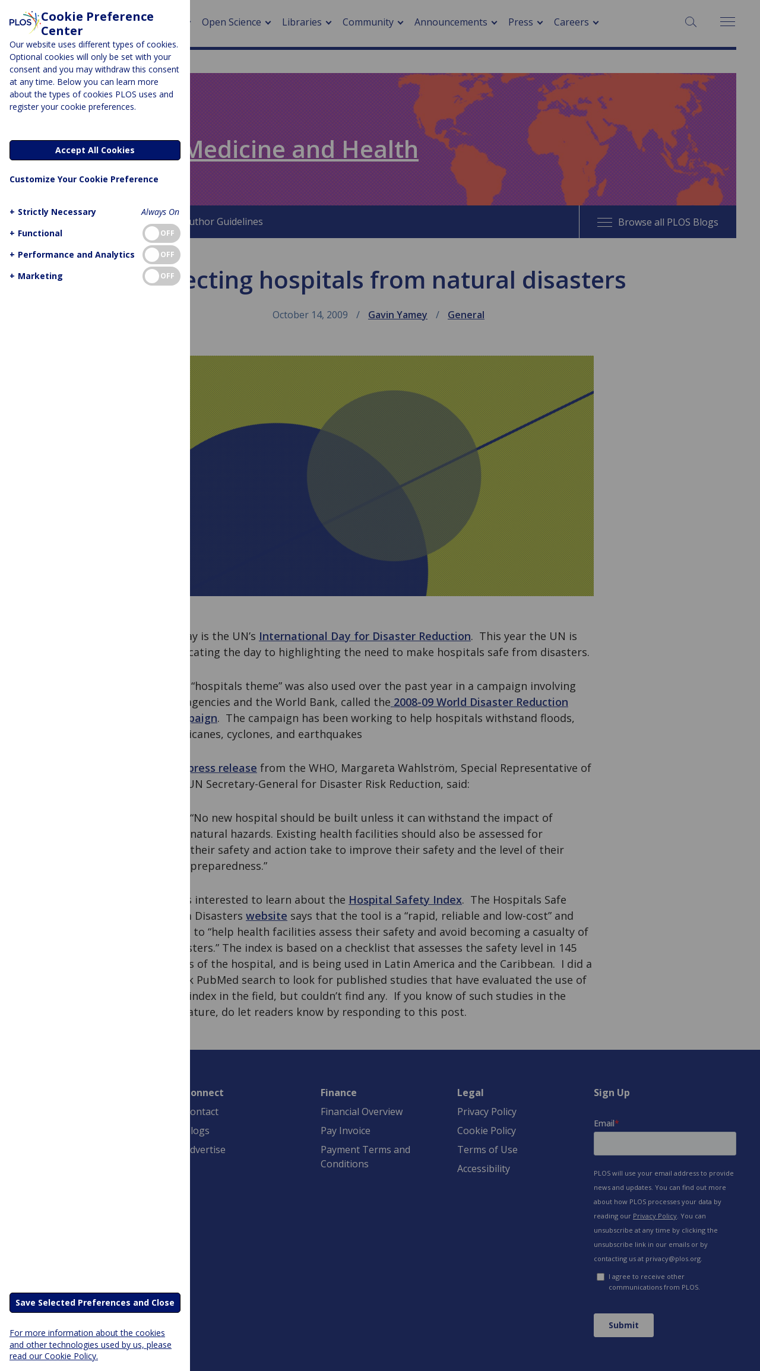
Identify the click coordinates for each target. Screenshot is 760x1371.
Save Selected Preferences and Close (95, 1302)
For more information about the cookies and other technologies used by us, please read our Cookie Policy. (91, 1344)
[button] (51, 211)
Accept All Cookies (95, 150)
